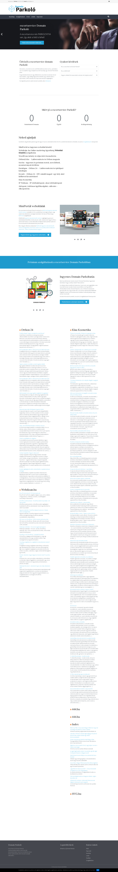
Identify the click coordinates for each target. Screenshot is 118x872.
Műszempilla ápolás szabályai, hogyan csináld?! (81, 589)
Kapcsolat (40, 17)
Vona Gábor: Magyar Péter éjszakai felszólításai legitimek (84, 763)
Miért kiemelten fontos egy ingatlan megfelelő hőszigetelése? (33, 393)
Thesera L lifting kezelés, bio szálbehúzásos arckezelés (83, 349)
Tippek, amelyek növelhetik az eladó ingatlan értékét (32, 364)
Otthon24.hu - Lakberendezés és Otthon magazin (39, 159)
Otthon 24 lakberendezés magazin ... (34, 229)
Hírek (28, 17)
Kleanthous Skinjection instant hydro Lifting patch (82, 524)
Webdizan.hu (29, 489)
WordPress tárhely (26, 156)
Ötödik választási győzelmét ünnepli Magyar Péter (82, 739)
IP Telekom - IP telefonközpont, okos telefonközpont (40, 183)
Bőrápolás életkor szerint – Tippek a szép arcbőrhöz (82, 513)
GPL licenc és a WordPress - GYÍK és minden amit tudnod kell (33, 519)
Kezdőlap (12, 17)
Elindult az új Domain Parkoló (67, 848)
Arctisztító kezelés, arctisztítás (77, 622)
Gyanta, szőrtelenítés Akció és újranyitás (80, 489)
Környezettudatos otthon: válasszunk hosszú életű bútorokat (34, 349)
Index (75, 724)
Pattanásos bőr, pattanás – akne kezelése (80, 502)
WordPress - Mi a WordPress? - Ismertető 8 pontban (31, 534)
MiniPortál (21, 215)
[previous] (1, 34)
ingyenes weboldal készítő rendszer (33, 218)
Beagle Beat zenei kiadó (29, 227)
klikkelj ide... (48, 81)
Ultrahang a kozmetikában (76, 575)
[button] (32, 43)
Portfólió (88, 858)
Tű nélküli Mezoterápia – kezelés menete (79, 656)
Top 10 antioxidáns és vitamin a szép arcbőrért (81, 688)
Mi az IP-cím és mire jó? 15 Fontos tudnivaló (29, 493)
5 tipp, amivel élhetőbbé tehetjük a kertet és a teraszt (31, 425)
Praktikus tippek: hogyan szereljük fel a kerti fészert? (31, 333)
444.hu (76, 709)
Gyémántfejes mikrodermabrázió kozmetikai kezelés (82, 638)
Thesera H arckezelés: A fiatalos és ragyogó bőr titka (82, 333)
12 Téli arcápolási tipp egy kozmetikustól (80, 674)
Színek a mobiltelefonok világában (27, 438)
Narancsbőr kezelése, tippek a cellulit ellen (80, 478)
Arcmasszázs (73, 605)
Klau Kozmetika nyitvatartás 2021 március (80, 431)
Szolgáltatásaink (87, 142)
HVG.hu (76, 793)
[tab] (79, 66)
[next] (116, 34)
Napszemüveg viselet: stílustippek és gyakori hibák (31, 409)
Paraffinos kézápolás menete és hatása (79, 442)
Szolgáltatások (20, 17)
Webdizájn (23, 150)
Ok (97, 870)
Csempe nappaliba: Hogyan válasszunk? (29, 453)
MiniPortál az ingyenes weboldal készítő (35, 147)
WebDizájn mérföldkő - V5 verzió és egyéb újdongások (32, 527)
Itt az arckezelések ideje (75, 456)
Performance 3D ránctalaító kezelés (78, 540)
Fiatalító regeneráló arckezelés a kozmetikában (81, 557)
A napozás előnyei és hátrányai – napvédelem (81, 469)
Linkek (33, 17)
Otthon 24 (27, 329)
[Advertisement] (88, 8)
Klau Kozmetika (25, 180)
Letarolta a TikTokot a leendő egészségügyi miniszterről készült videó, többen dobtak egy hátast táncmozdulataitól (83, 735)
